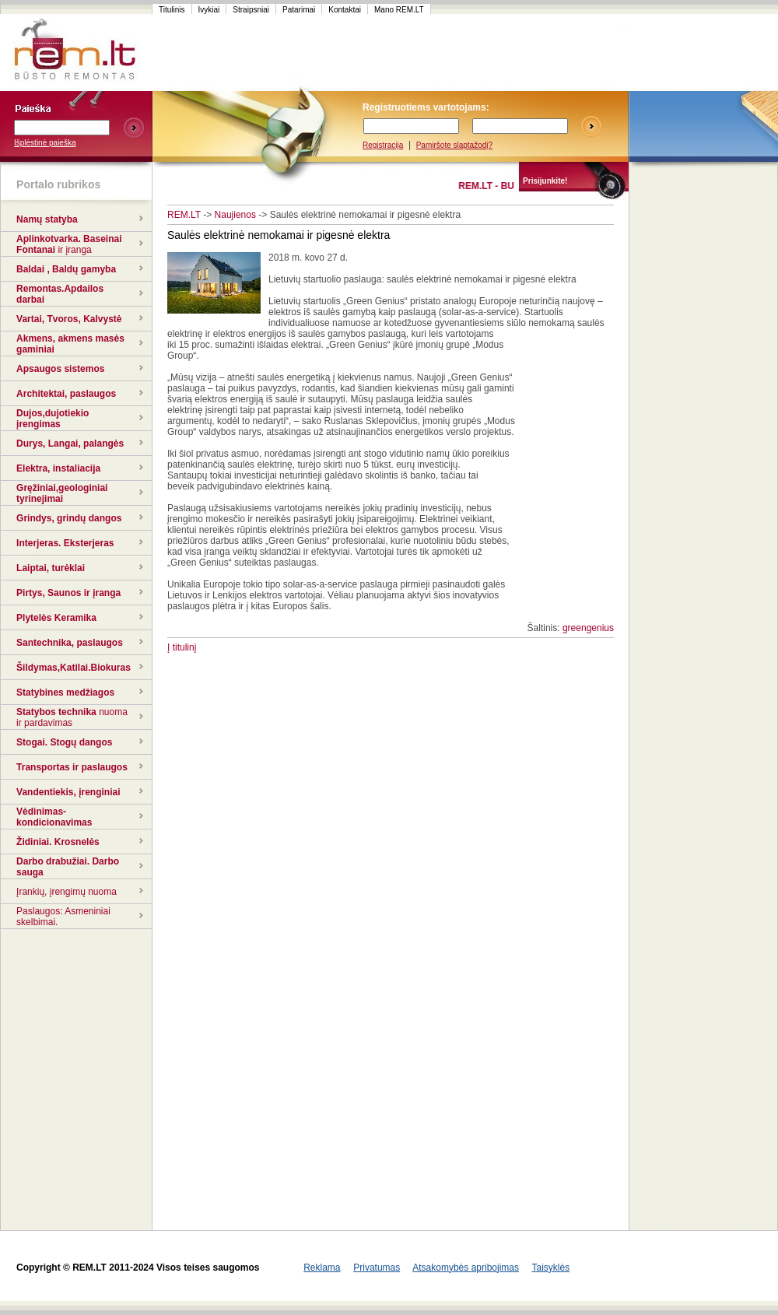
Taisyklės (550, 1267)
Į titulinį (181, 647)
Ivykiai (209, 9)
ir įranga (74, 249)
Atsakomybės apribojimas (465, 1267)
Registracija (383, 145)
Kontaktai (344, 9)
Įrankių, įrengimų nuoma (66, 891)
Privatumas (376, 1267)
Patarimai (298, 9)
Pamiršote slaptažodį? (454, 145)
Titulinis (172, 9)
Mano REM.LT (399, 9)
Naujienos (235, 214)
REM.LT (184, 214)
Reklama (321, 1267)
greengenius (588, 627)
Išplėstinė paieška (45, 143)
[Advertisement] (447, 53)
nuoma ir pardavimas (72, 717)
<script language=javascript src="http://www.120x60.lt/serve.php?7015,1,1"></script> (703, 53)
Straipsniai (251, 9)
